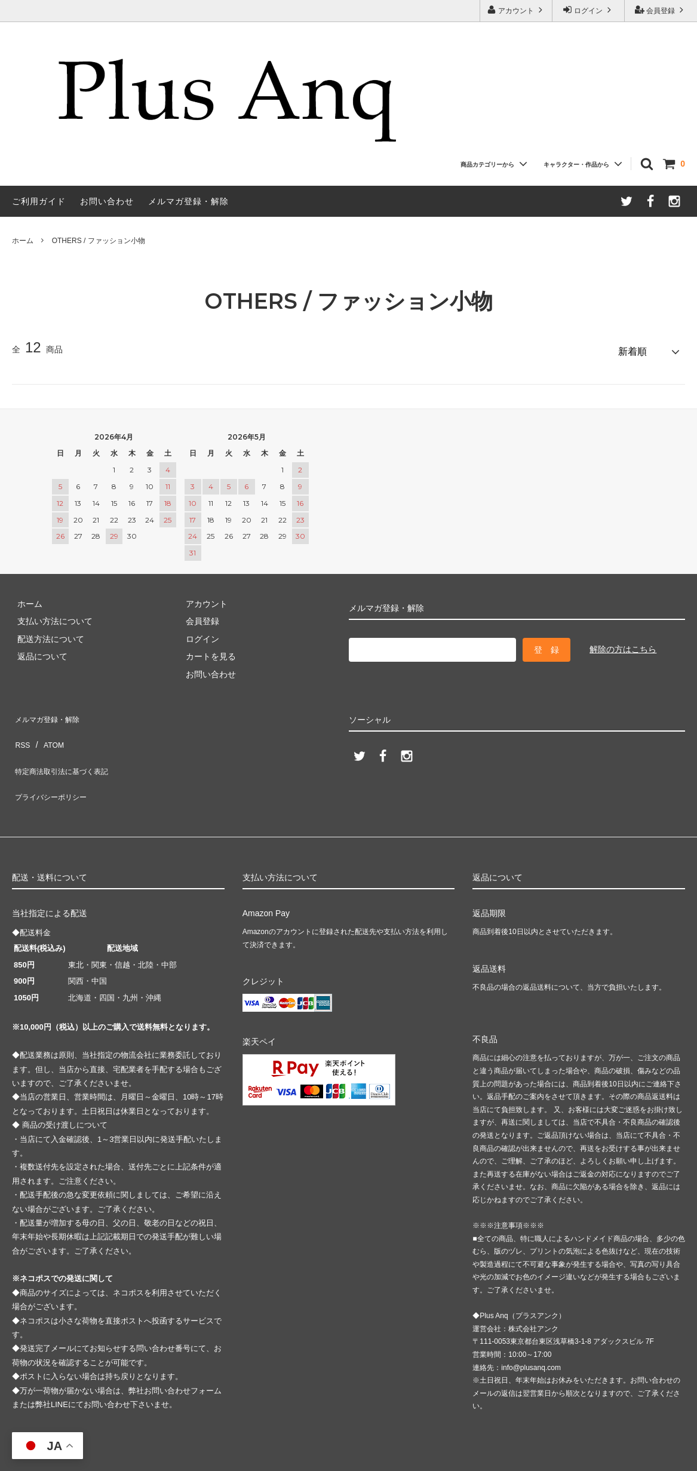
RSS (20, 728)
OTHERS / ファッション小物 (98, 241)
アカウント (516, 10)
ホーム (22, 241)
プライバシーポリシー (54, 763)
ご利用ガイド (39, 201)
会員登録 (661, 10)
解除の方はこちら (622, 644)
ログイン (589, 10)
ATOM (47, 728)
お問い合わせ (107, 201)
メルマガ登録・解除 (188, 201)
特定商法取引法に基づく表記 (66, 745)
